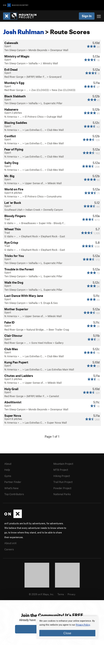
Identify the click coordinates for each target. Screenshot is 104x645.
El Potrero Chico (34, 116)
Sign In (87, 16)
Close (67, 633)
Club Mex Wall (55, 129)
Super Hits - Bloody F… (52, 223)
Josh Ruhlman (23, 31)
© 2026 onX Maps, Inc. (41, 594)
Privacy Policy (83, 625)
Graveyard (55, 76)
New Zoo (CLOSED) (63, 90)
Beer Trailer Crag (59, 329)
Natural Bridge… (36, 329)
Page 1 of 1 (52, 436)
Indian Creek (32, 209)
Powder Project (62, 488)
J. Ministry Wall (49, 63)
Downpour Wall (59, 50)
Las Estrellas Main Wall (60, 369)
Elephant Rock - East (53, 236)
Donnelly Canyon (53, 209)
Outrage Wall (54, 116)
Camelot (54, 396)
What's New (11, 488)
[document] (67, 627)
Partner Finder (12, 482)
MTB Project (60, 469)
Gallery (59, 342)
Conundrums (54, 196)
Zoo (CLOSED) (40, 90)
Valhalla (33, 63)
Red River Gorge (13, 76)
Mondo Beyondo (37, 50)
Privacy (71, 594)
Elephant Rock (29, 236)
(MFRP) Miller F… (36, 76)
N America (10, 116)
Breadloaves (28, 223)
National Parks (62, 494)
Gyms (7, 476)
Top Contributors (14, 494)
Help (7, 469)
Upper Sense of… (35, 183)
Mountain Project (63, 463)
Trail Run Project (62, 482)
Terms (60, 594)
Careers (9, 549)
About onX (10, 543)
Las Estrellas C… (34, 129)
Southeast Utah (13, 209)
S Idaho (8, 223)
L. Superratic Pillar (51, 103)
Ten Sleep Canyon (15, 50)
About (7, 463)
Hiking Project (61, 476)
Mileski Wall (55, 183)
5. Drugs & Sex (49, 303)
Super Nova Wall (57, 422)
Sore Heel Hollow (41, 342)
